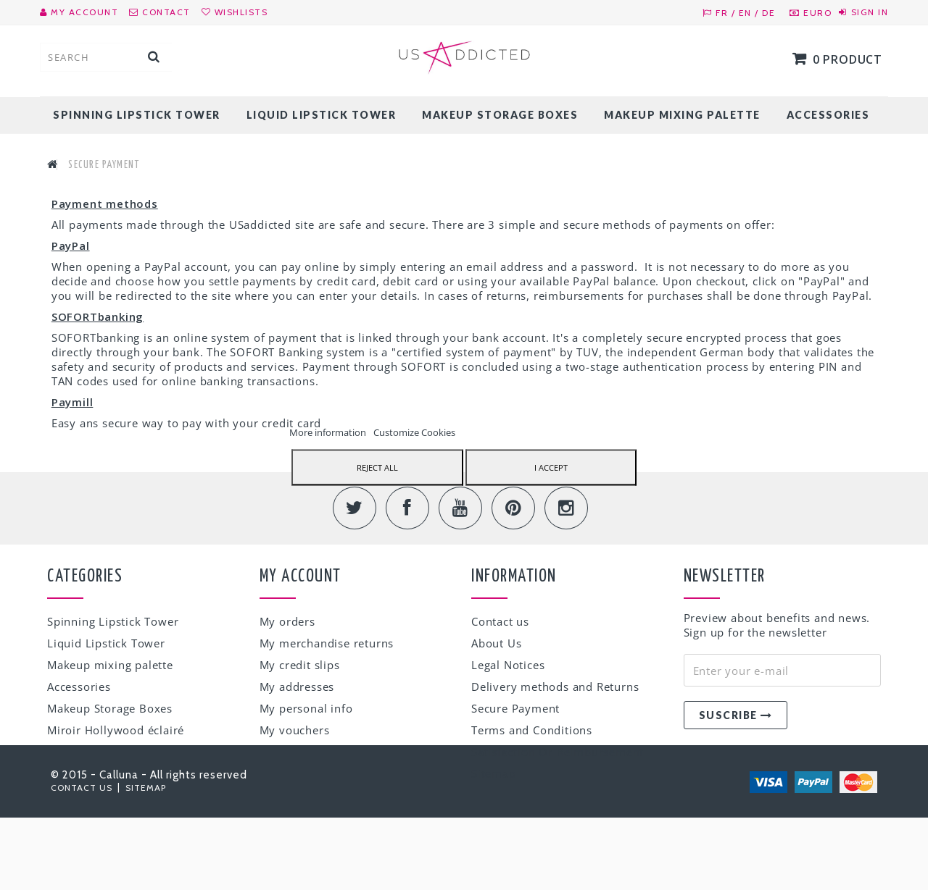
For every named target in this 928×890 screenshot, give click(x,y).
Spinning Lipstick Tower (136, 115)
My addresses (297, 687)
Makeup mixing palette (682, 115)
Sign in (870, 12)
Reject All (377, 466)
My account (300, 577)
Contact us (500, 622)
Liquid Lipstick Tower (321, 115)
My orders (287, 622)
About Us (496, 644)
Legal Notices (507, 665)
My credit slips (300, 665)
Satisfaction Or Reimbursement (557, 752)
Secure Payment (515, 709)
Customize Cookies (414, 431)
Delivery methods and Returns (555, 687)
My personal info (306, 709)
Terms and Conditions (531, 730)
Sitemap (493, 774)
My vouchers (295, 730)
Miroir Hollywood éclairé (115, 730)
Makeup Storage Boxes (500, 115)
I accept (551, 466)
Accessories (828, 115)
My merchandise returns (327, 644)
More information (328, 431)
